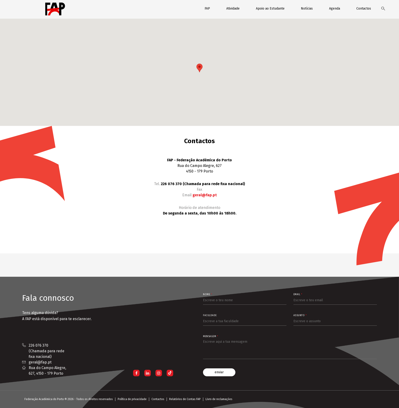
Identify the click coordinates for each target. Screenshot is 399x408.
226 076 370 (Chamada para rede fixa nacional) (46, 351)
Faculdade (210, 315)
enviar (219, 372)
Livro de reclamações (219, 399)
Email (297, 294)
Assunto (300, 315)
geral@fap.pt (205, 195)
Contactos (363, 8)
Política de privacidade (132, 399)
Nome (207, 294)
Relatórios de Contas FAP (185, 399)
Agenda (334, 8)
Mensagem (210, 336)
